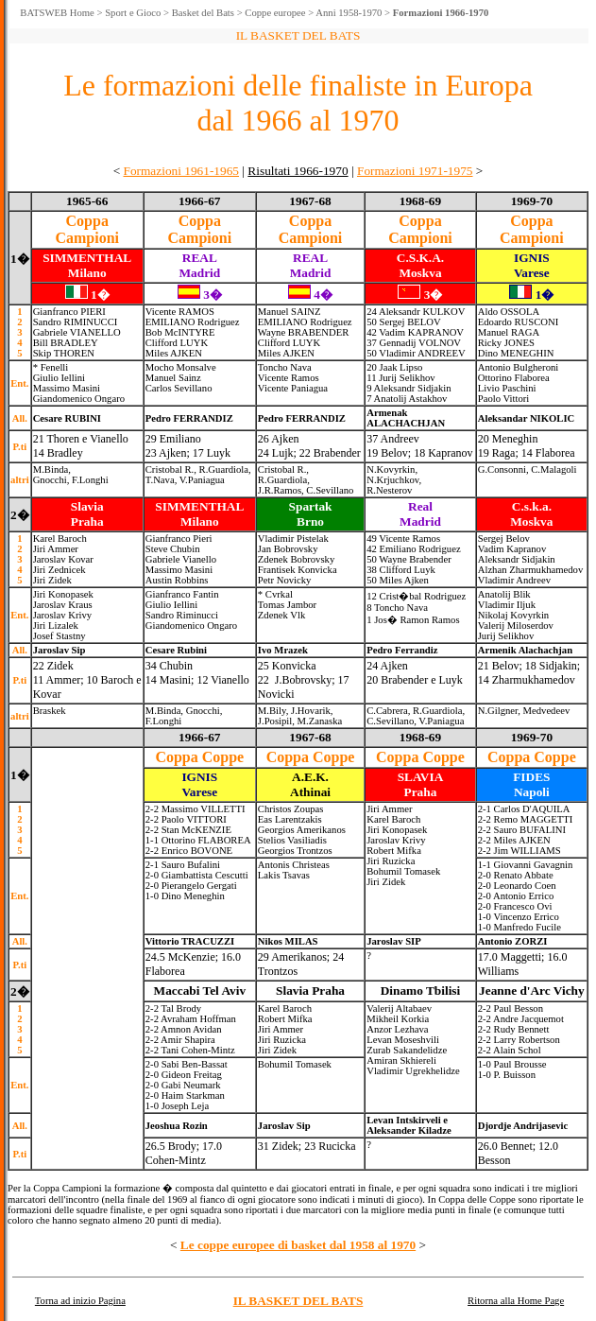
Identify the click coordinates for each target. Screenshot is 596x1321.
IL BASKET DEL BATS (298, 1301)
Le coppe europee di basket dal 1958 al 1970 (298, 1245)
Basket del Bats (203, 13)
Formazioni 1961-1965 (181, 171)
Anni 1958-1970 (348, 13)
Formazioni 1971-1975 (415, 171)
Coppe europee (275, 13)
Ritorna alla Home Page (516, 1300)
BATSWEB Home (57, 13)
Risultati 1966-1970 (297, 171)
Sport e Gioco (133, 13)
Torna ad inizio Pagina (80, 1300)
